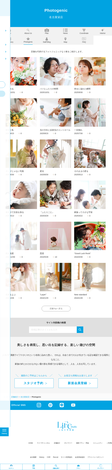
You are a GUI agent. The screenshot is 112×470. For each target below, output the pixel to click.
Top (9, 31)
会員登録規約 (80, 458)
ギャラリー (68, 443)
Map (65, 40)
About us (28, 31)
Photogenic (28, 40)
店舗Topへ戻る (56, 309)
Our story (9, 40)
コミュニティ (98, 443)
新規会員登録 (77, 383)
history (41, 458)
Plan (47, 31)
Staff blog (47, 40)
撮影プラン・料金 (82, 443)
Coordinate (84, 31)
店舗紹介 (57, 443)
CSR (48, 458)
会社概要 (33, 458)
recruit (55, 458)
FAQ (84, 40)
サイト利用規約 (66, 458)
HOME (30, 443)
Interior (102, 31)
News (65, 31)
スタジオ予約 (33, 383)
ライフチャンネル (43, 443)
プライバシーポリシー (95, 458)
